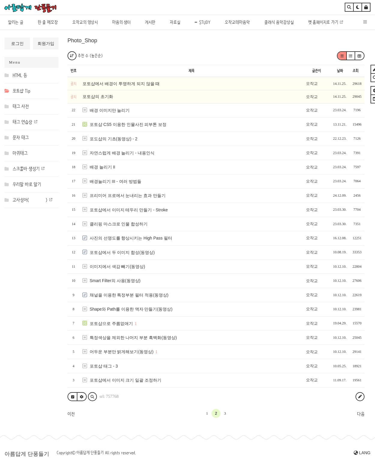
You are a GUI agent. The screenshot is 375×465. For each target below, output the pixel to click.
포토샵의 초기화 (97, 96)
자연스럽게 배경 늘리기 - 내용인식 (122, 153)
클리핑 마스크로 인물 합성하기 (119, 224)
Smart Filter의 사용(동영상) (115, 280)
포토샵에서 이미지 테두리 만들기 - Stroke (129, 209)
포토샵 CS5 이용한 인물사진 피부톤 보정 (128, 124)
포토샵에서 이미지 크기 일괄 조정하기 (126, 380)
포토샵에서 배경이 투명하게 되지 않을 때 (121, 83)
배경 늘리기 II (103, 167)
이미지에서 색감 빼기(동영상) (117, 266)
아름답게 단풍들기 (26, 454)
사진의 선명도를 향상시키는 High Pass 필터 (131, 238)
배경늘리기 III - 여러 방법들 (115, 181)
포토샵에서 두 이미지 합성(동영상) (122, 252)
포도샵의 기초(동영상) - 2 (113, 138)
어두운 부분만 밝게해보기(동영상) (122, 351)
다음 (360, 414)
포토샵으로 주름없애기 (111, 323)
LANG (362, 452)
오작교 (312, 83)
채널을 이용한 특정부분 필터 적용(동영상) (129, 295)
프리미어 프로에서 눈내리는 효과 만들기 (128, 195)
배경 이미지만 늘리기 (110, 110)
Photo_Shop (82, 40)
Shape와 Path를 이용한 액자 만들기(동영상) (131, 309)
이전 (71, 414)
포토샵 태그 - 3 (104, 366)
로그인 (17, 43)
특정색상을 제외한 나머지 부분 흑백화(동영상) (133, 337)
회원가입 (46, 43)
